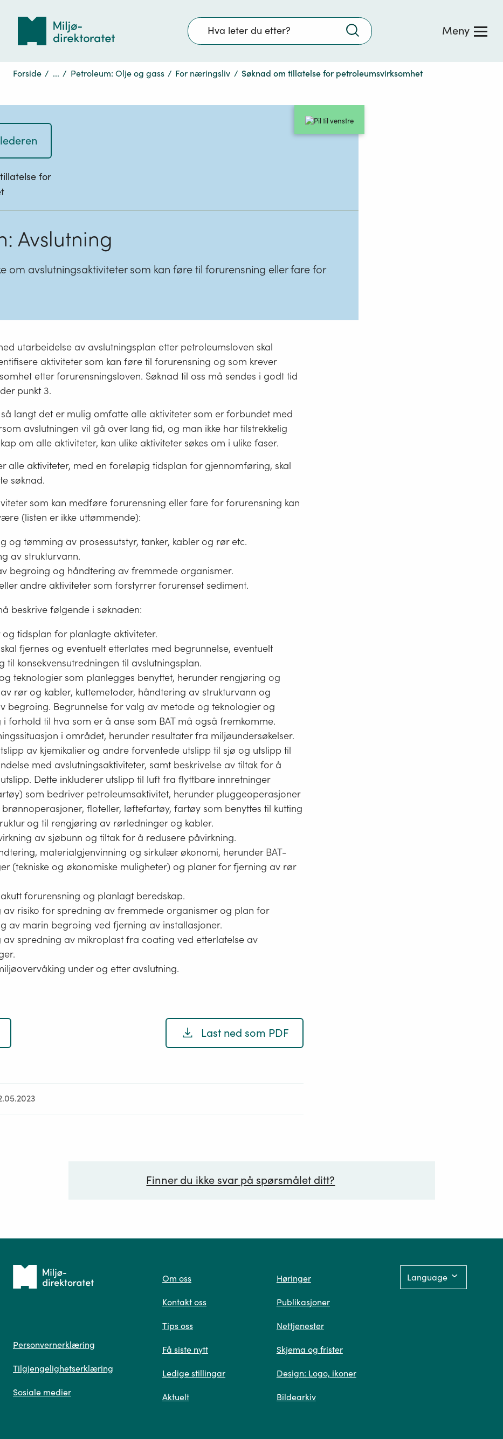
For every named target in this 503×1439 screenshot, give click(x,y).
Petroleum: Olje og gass (117, 73)
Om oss (176, 1278)
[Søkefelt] (280, 30)
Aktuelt (175, 1397)
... (56, 73)
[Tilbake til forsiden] (66, 31)
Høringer (294, 1278)
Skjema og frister (310, 1349)
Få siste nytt (185, 1349)
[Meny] (464, 30)
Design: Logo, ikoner (316, 1373)
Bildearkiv (296, 1397)
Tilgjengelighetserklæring (63, 1368)
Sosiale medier (42, 1392)
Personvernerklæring (54, 1344)
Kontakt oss (184, 1302)
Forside (27, 73)
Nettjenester (300, 1325)
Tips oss (177, 1325)
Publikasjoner (303, 1302)
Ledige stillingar (193, 1373)
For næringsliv (202, 73)
